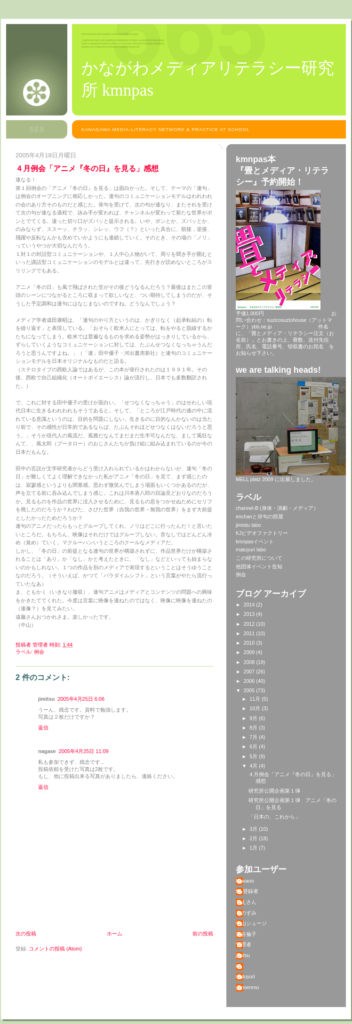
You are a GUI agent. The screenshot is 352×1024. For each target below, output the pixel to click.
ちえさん (246, 902)
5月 (254, 756)
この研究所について (259, 558)
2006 (250, 681)
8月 (254, 727)
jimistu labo (248, 525)
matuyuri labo (251, 549)
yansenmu (247, 987)
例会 (39, 652)
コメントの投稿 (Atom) (55, 948)
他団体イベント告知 (259, 566)
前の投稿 (202, 933)
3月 (254, 829)
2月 (254, 838)
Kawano (245, 881)
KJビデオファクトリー (262, 533)
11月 (255, 699)
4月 (254, 766)
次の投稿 (26, 933)
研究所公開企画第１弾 (274, 791)
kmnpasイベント (255, 541)
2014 (250, 604)
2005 (250, 690)
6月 (254, 746)
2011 (250, 633)
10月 (255, 708)
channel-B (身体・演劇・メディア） (277, 508)
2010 (250, 643)
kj (238, 966)
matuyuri (245, 976)
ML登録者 (247, 891)
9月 (254, 718)
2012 (250, 624)
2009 (250, 652)
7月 (254, 737)
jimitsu (243, 955)
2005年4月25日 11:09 (84, 751)
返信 (43, 727)
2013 (250, 614)
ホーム (114, 933)
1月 (254, 848)
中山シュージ (251, 923)
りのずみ (246, 913)
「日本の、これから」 (274, 816)
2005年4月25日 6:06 (80, 699)
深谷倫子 (246, 934)
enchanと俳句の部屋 (259, 516)
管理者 (243, 944)
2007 (250, 671)
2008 (250, 662)
